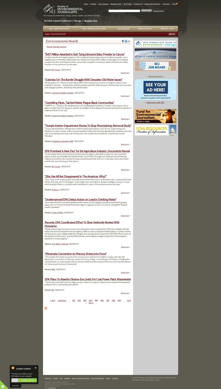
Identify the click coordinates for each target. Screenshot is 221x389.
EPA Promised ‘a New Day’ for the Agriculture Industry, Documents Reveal (87, 151)
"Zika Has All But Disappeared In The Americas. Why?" (76, 176)
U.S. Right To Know (60, 244)
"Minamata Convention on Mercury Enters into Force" (76, 253)
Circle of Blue (57, 212)
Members (67, 378)
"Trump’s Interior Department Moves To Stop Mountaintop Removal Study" (88, 125)
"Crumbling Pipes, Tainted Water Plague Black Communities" (79, 102)
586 (102, 300)
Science (55, 189)
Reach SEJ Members (152, 4)
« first (52, 300)
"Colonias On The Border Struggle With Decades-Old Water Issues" (83, 79)
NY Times (56, 70)
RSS (174, 4)
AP (53, 290)
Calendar (123, 28)
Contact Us (138, 4)
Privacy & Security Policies (80, 378)
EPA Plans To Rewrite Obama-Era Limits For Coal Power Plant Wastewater (88, 279)
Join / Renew (103, 4)
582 (79, 300)
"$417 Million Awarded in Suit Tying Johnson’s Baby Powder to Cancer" (85, 54)
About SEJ (167, 28)
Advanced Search (158, 11)
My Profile (127, 4)
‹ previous (62, 300)
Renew (108, 378)
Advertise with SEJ (155, 102)
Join (61, 378)
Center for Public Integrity (63, 93)
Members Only (116, 4)
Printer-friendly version (57, 46)
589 (119, 300)
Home (86, 4)
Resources (145, 28)
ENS (53, 269)
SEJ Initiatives (59, 28)
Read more (125, 73)
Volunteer (166, 4)
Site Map (115, 378)
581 (73, 300)
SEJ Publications (94, 28)
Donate (93, 4)
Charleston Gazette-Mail (62, 141)
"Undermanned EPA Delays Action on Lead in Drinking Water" (80, 199)
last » (91, 303)
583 (84, 300)
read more (15, 385)
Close (36, 368)
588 (113, 300)
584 (90, 300)
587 (107, 300)
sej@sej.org (52, 388)
